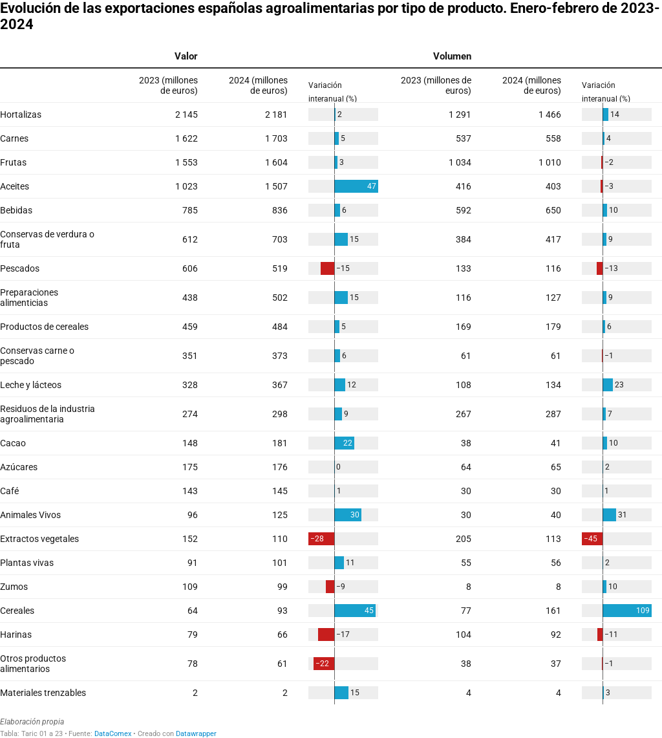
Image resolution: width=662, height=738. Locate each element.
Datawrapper (196, 734)
